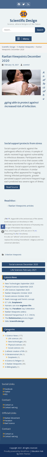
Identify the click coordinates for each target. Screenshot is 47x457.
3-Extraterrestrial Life (13, 354)
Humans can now (18, 305)
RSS (6, 394)
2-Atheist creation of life (15, 351)
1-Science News (11, 335)
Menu (23, 38)
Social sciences (14, 348)
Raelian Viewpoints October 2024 (18, 293)
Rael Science (10, 423)
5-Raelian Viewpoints (25, 47)
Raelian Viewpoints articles (21, 205)
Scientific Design (23, 21)
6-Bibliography (11, 367)
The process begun (19, 318)
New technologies (15, 341)
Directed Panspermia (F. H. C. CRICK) (20, 315)
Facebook (8, 389)
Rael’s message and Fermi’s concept (19, 299)
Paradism (8, 420)
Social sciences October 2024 (17, 296)
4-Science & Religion (13, 360)
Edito (14, 321)
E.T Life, (13, 302)
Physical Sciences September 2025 (19, 286)
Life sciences (13, 338)
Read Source (12, 187)
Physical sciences (15, 345)
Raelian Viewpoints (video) (15, 312)
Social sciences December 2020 (23, 264)
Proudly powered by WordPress (16, 451)
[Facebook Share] (3, 226)
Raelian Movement (12, 418)
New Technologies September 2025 (19, 283)
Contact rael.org (10, 407)
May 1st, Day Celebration (20, 308)
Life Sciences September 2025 (17, 290)
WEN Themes (24, 454)
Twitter (7, 391)
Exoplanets (12, 357)
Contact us (8, 405)
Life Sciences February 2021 (23, 270)
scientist (26, 65)
